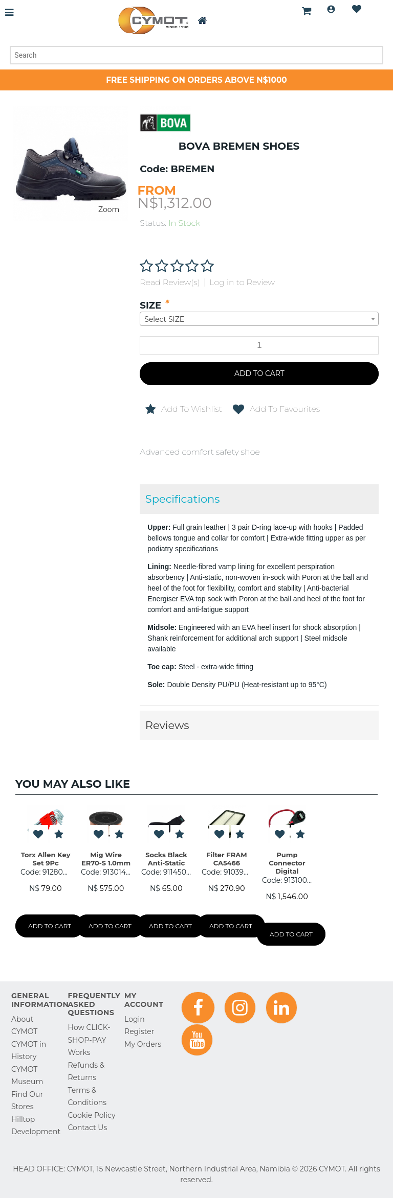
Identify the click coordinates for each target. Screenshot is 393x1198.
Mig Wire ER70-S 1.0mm (105, 859)
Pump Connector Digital (287, 863)
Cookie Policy (92, 1115)
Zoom (108, 209)
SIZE (150, 305)
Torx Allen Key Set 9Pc (46, 859)
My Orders (142, 1044)
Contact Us (87, 1127)
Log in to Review (242, 282)
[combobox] (259, 319)
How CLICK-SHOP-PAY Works (89, 1040)
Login (331, 9)
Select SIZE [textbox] (164, 319)
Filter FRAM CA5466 (226, 859)
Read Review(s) (170, 282)
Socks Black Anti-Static (166, 859)
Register (139, 1031)
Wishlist (357, 9)
